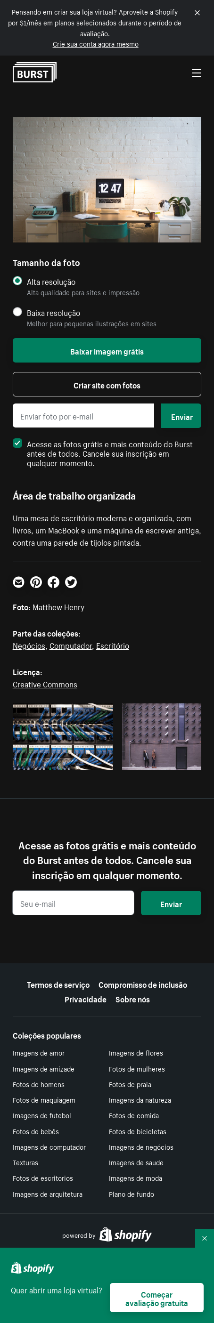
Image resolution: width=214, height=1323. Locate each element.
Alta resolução (51, 281)
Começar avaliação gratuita (156, 1297)
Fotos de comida (134, 1115)
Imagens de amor (39, 1052)
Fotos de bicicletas (137, 1131)
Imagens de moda (135, 1177)
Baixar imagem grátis (107, 350)
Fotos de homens (39, 1084)
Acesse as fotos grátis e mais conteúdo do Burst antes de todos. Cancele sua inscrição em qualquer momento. (103, 452)
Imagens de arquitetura (47, 1193)
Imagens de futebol (42, 1115)
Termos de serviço (58, 983)
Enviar (182, 416)
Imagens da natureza (140, 1099)
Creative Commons (45, 683)
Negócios (29, 644)
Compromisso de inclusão (143, 983)
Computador (70, 644)
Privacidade (86, 998)
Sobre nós (132, 998)
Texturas (25, 1162)
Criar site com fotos (107, 384)
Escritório (112, 644)
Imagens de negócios (141, 1146)
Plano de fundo (131, 1193)
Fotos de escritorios (43, 1177)
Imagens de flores (136, 1052)
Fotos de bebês (36, 1131)
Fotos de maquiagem (44, 1099)
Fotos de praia (130, 1084)
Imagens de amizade (43, 1068)
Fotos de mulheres (137, 1068)
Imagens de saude (136, 1162)
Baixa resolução (53, 312)
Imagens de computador (49, 1146)
